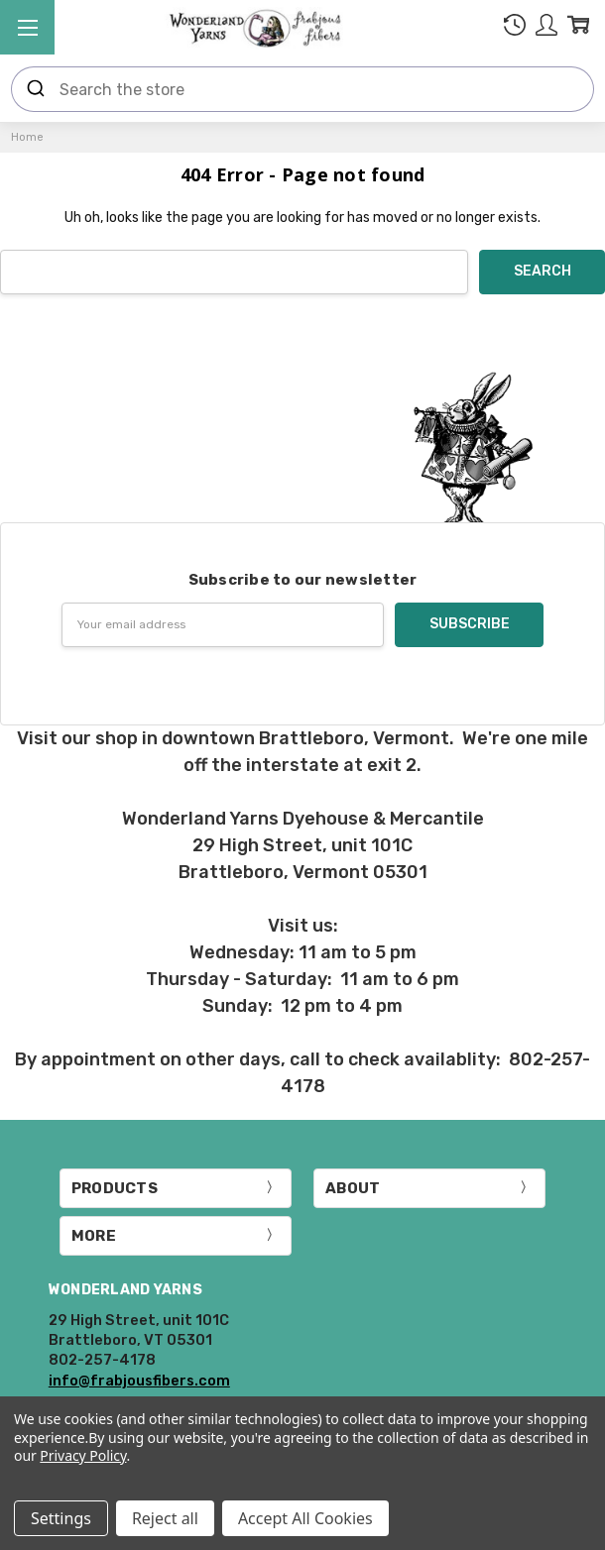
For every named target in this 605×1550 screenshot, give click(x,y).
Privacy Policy (83, 1455)
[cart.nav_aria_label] (578, 28)
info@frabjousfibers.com (139, 1380)
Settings (61, 1518)
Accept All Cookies (305, 1518)
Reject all (165, 1518)
